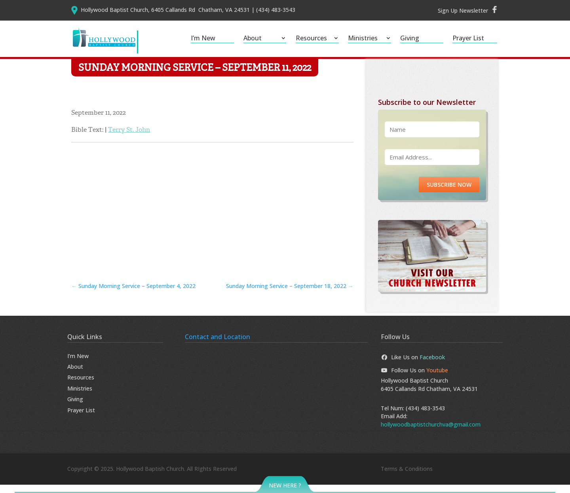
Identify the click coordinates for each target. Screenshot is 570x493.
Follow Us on (414, 378)
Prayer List (468, 38)
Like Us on (413, 365)
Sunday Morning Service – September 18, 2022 (289, 294)
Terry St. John (129, 138)
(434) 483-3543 (425, 416)
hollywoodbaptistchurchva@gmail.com (431, 432)
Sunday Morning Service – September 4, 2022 (133, 294)
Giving (409, 38)
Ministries (363, 38)
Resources (311, 38)
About (252, 38)
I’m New (203, 38)
